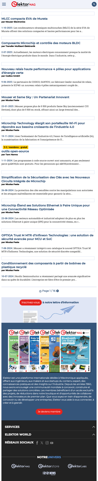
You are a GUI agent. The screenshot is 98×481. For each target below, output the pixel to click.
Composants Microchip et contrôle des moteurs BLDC (40, 43)
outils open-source (15, 151)
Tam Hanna (12, 154)
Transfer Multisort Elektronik (20, 46)
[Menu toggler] (4, 4)
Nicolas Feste (12, 100)
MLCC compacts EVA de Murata (24, 18)
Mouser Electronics (15, 22)
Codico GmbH (13, 76)
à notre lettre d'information (49, 302)
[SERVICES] (50, 427)
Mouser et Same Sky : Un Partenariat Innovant (35, 97)
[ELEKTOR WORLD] (50, 435)
